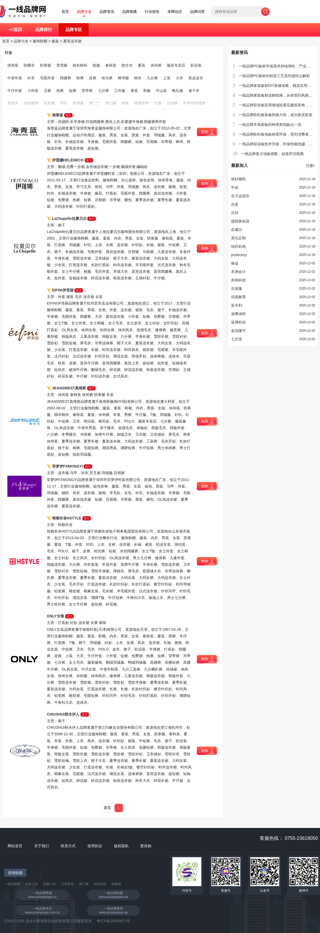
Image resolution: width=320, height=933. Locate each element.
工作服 (119, 90)
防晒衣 (29, 65)
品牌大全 (84, 11)
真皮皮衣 (195, 78)
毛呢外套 (47, 78)
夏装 (141, 65)
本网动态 (174, 11)
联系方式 (68, 846)
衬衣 (31, 78)
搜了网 (83, 884)
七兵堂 (236, 339)
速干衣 (193, 90)
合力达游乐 (240, 196)
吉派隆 (236, 288)
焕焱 (234, 263)
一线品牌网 (12, 884)
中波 (234, 187)
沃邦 (234, 213)
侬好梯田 (238, 179)
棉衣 (138, 78)
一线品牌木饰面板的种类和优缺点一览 (270, 124)
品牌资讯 (106, 11)
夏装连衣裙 (72, 41)
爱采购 (145, 846)
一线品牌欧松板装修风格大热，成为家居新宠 (275, 115)
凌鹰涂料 (238, 314)
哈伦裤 (107, 78)
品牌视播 (129, 11)
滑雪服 (61, 65)
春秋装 (110, 65)
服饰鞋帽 (40, 41)
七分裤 (103, 90)
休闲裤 (156, 65)
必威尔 (236, 229)
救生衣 (127, 65)
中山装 (161, 90)
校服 (96, 65)
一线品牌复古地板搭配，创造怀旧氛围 (272, 154)
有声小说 (31, 884)
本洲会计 (238, 272)
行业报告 (152, 11)
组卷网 (116, 884)
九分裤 (152, 78)
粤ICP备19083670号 (113, 921)
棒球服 (123, 78)
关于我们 (41, 846)
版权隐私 (121, 846)
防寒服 (45, 65)
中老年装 (14, 78)
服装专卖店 (176, 65)
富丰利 (236, 305)
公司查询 (67, 884)
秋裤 (80, 78)
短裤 (72, 90)
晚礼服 (177, 90)
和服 (147, 90)
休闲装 (12, 65)
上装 (167, 78)
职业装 (196, 65)
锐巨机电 (238, 246)
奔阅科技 (238, 280)
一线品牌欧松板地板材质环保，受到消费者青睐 (277, 134)
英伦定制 (238, 238)
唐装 (134, 90)
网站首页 (15, 846)
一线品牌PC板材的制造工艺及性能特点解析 (274, 76)
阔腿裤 (65, 78)
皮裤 (92, 78)
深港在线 (100, 884)
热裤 (60, 90)
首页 (65, 11)
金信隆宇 (238, 331)
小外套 (32, 90)
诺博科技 (238, 322)
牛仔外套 (14, 90)
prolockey (239, 255)
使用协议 (94, 846)
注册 (310, 165)
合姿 (234, 204)
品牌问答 (197, 11)
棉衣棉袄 (80, 65)
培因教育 (238, 297)
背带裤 (87, 90)
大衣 (179, 78)
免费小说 (49, 884)
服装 (55, 41)
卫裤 (47, 90)
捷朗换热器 (240, 221)
